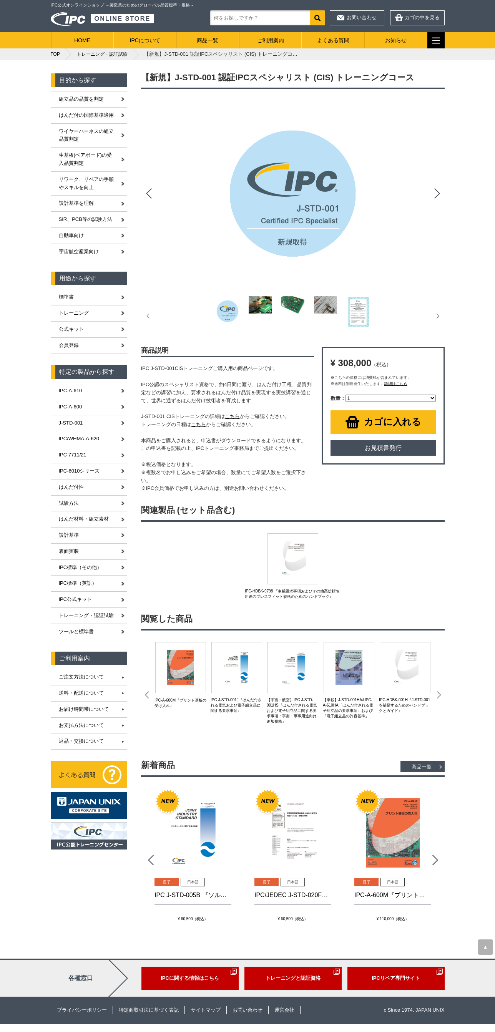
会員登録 (69, 345)
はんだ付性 (71, 487)
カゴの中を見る (422, 17)
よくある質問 (333, 40)
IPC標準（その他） (80, 567)
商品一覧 (207, 40)
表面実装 (69, 551)
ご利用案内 (270, 40)
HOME (82, 40)
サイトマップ (206, 1010)
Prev (148, 193)
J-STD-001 (71, 423)
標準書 (66, 297)
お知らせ (396, 40)
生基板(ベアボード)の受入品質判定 (85, 159)
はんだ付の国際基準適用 (86, 115)
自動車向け (71, 235)
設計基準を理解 (76, 203)
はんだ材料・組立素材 (84, 519)
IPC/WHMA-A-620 (79, 438)
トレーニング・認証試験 (86, 615)
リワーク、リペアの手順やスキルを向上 (86, 183)
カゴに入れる (392, 421)
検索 (317, 17)
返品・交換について (81, 741)
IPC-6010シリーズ (79, 471)
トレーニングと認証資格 (293, 978)
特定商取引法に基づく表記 (149, 1010)
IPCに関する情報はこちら (190, 978)
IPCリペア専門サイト (396, 978)
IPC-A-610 (70, 390)
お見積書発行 (383, 448)
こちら (232, 416)
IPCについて (145, 40)
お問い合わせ (362, 17)
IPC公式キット (75, 599)
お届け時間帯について (84, 709)
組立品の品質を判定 (81, 99)
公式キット (71, 329)
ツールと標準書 (76, 631)
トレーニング (74, 313)
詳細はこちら (395, 384)
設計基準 (69, 535)
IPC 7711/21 (72, 455)
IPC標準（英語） (78, 583)
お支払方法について (81, 725)
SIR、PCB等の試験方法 (85, 219)
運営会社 (284, 1010)
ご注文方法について (81, 677)
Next (437, 193)
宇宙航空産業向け (79, 251)
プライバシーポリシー (82, 1010)
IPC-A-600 (70, 407)
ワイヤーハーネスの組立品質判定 (86, 135)
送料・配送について (81, 693)
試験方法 (69, 503)
